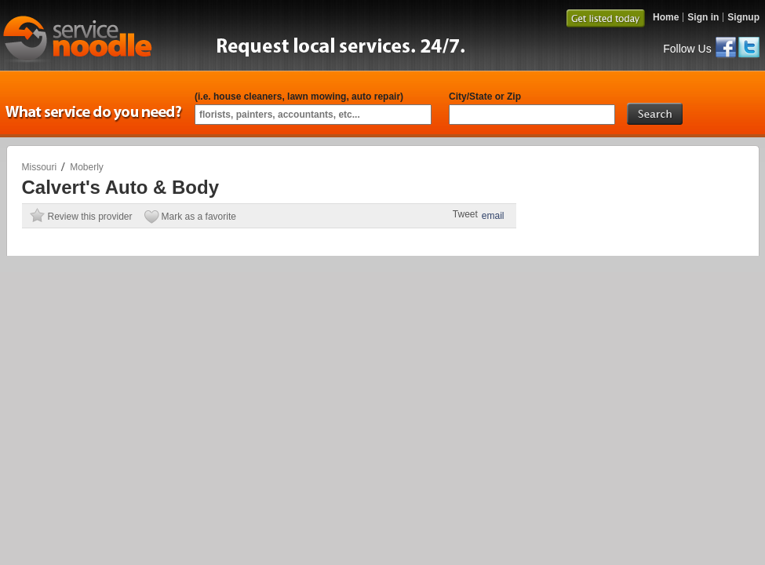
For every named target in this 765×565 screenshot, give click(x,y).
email (493, 215)
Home (666, 17)
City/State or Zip (485, 96)
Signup (743, 17)
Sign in (703, 17)
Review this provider (90, 216)
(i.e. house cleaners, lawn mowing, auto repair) (299, 96)
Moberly (87, 167)
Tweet (465, 214)
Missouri (39, 167)
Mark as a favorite (199, 216)
